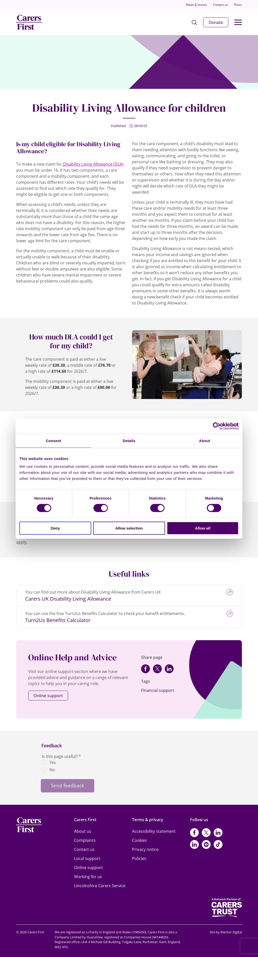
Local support (87, 858)
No (52, 770)
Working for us (88, 876)
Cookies (139, 840)
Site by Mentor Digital (226, 932)
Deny (55, 528)
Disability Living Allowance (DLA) (92, 164)
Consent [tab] (53, 440)
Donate (216, 22)
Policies (139, 858)
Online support (48, 695)
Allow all (202, 528)
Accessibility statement (154, 831)
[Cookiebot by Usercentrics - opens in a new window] (217, 426)
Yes (52, 762)
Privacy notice (145, 849)
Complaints (85, 840)
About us (82, 831)
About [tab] (204, 440)
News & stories (196, 5)
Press (238, 5)
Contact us (220, 5)
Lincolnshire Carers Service (99, 885)
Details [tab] (129, 440)
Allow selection (129, 528)
